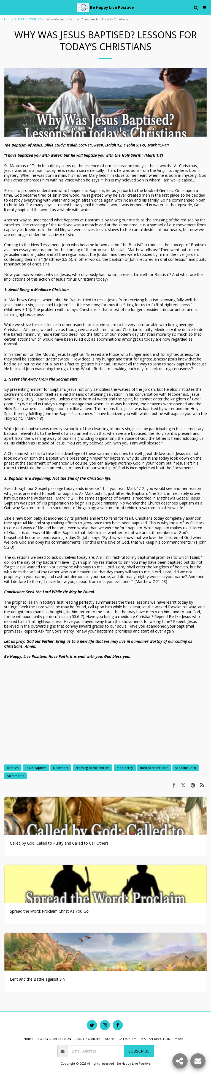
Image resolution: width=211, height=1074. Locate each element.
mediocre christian (154, 768)
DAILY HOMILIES (30, 19)
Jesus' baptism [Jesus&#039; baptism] (36, 768)
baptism (13, 768)
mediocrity (125, 768)
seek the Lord (185, 768)
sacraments (15, 776)
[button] (6, 7)
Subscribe (138, 1051)
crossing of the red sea (92, 768)
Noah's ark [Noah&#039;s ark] (61, 768)
